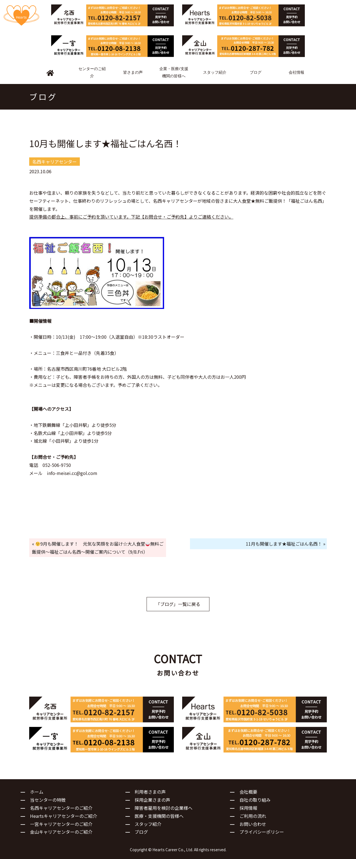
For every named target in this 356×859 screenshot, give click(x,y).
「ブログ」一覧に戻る (178, 604)
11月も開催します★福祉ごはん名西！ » (285, 543)
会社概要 (248, 791)
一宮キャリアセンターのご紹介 (61, 824)
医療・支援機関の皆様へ (159, 816)
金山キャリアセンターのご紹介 (61, 831)
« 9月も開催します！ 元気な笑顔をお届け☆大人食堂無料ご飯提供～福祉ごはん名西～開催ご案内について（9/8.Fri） (98, 547)
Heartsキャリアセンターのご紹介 (63, 816)
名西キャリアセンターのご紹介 (61, 807)
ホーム (36, 791)
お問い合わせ (252, 824)
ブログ (141, 831)
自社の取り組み (255, 799)
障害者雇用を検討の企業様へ (163, 807)
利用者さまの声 (150, 791)
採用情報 (248, 807)
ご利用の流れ (252, 816)
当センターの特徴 (48, 799)
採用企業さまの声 (152, 799)
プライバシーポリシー (261, 831)
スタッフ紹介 (148, 824)
